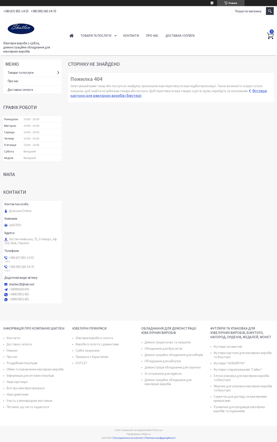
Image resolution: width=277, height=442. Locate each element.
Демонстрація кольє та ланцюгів (168, 342)
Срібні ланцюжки (88, 350)
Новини (11, 350)
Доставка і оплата (180, 36)
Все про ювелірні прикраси (25, 388)
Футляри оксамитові (228, 346)
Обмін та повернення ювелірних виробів (35, 369)
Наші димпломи (17, 394)
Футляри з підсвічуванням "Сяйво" (238, 369)
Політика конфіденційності (160, 437)
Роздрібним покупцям (21, 363)
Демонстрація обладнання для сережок (173, 367)
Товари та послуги (96, 36)
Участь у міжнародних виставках (29, 401)
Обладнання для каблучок (163, 361)
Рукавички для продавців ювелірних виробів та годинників (239, 409)
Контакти (131, 36)
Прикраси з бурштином (92, 357)
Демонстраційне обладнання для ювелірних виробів (168, 382)
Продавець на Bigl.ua (139, 434)
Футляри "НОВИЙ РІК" (229, 363)
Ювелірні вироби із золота (94, 338)
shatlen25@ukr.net (21, 284)
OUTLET (81, 363)
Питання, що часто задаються (27, 407)
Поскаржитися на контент (128, 437)
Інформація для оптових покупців (30, 375)
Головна (71, 35)
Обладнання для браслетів (163, 348)
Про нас (152, 36)
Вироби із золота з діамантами (97, 344)
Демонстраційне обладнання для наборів (174, 355)
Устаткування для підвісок (163, 374)
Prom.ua (158, 430)
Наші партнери (16, 382)
